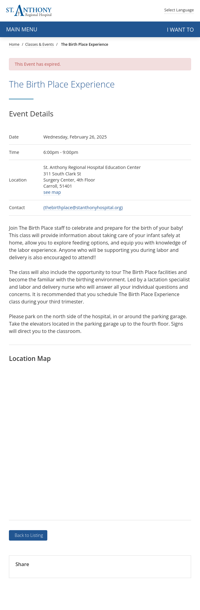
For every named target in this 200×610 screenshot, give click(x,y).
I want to (180, 29)
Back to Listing (28, 535)
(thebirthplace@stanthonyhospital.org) (83, 207)
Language (179, 10)
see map (52, 192)
